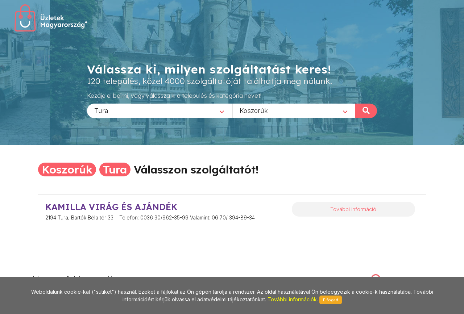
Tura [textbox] (101, 110)
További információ (353, 209)
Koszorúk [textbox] (254, 110)
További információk (292, 299)
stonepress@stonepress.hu (47, 270)
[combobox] (159, 110)
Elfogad (330, 299)
